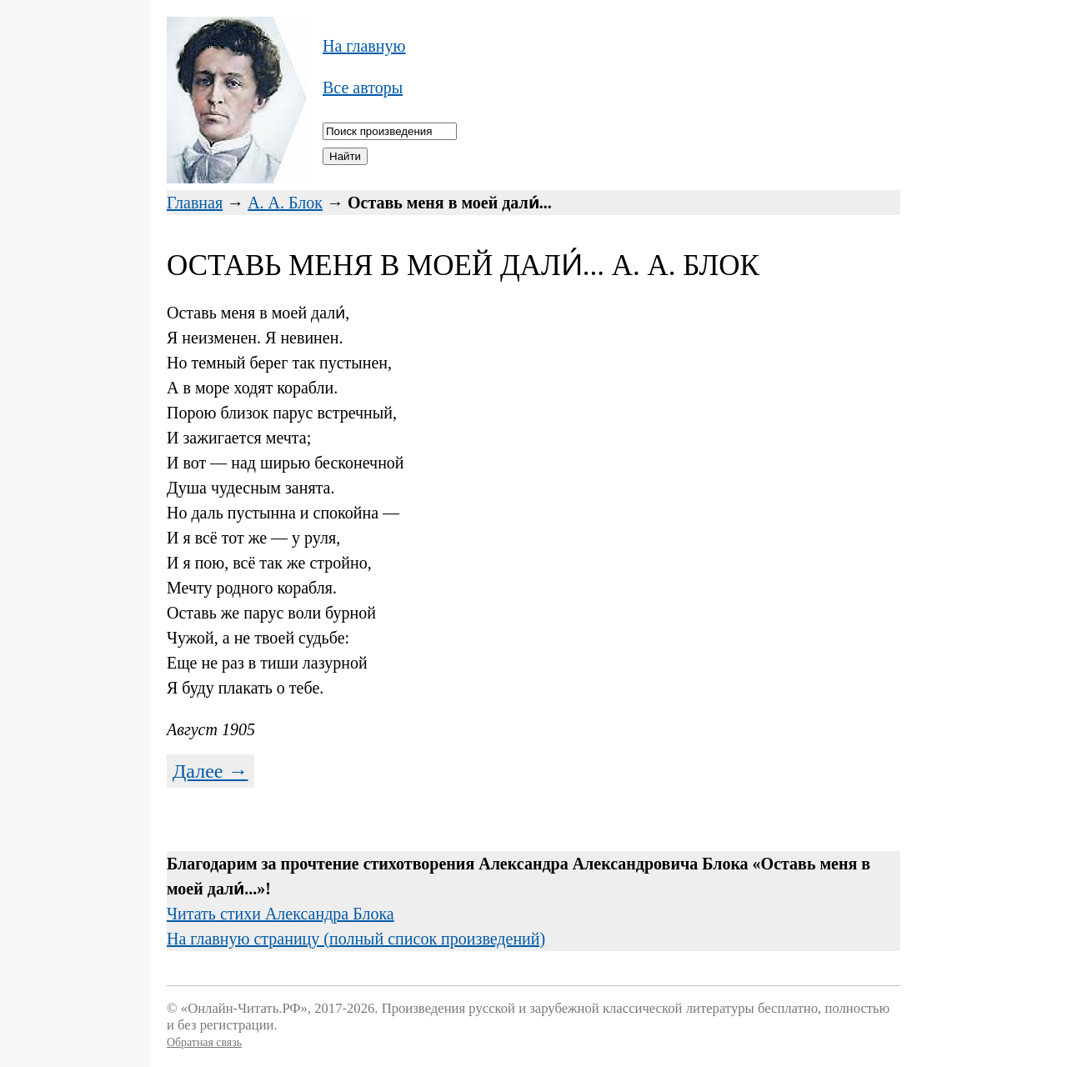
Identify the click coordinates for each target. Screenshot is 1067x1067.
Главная (195, 202)
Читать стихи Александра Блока (280, 913)
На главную (364, 46)
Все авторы (363, 87)
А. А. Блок (285, 202)
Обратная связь (204, 1042)
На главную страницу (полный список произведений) (356, 938)
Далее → (210, 771)
